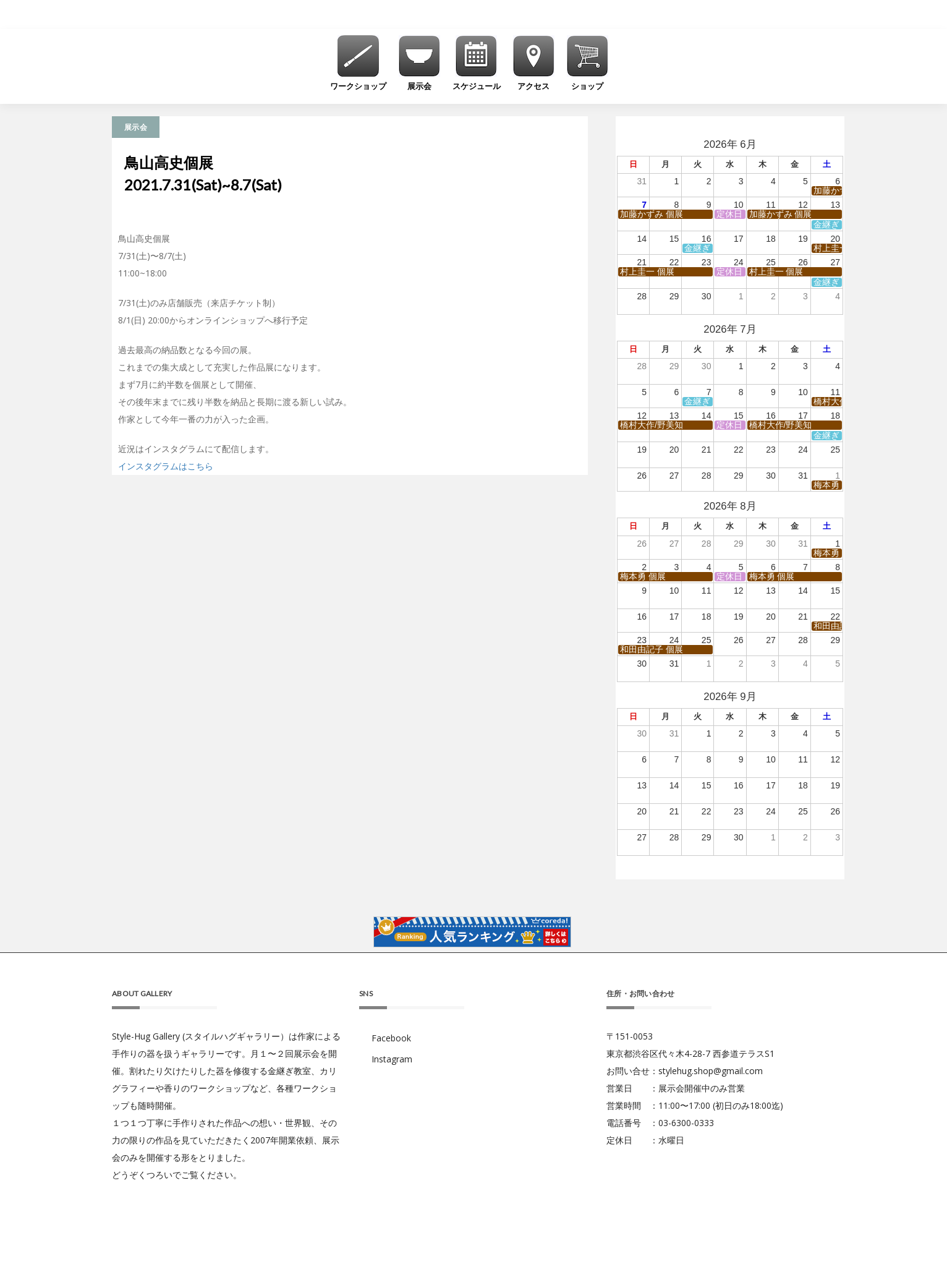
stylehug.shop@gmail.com (710, 1071)
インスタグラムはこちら (165, 466)
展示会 (135, 127)
